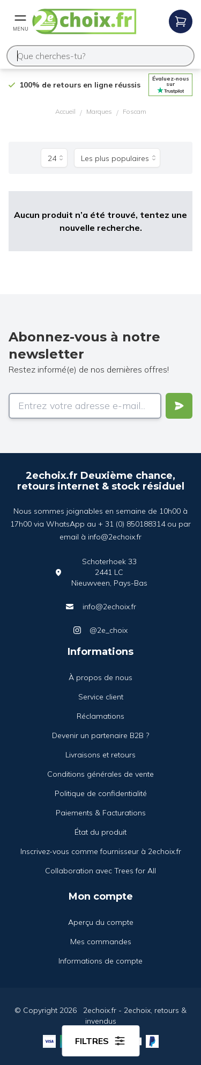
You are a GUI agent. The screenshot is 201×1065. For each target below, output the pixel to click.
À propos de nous (100, 677)
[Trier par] (117, 157)
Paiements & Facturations (101, 813)
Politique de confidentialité (101, 793)
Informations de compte (100, 961)
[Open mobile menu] (20, 21)
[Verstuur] (179, 406)
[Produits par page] (54, 157)
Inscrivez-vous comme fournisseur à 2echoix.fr (100, 851)
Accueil (65, 111)
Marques (99, 111)
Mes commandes (100, 941)
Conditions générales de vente (100, 774)
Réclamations (100, 716)
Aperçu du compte (100, 922)
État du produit (100, 832)
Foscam (134, 111)
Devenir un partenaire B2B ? (100, 735)
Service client (100, 697)
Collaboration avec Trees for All (100, 871)
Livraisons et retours (100, 755)
